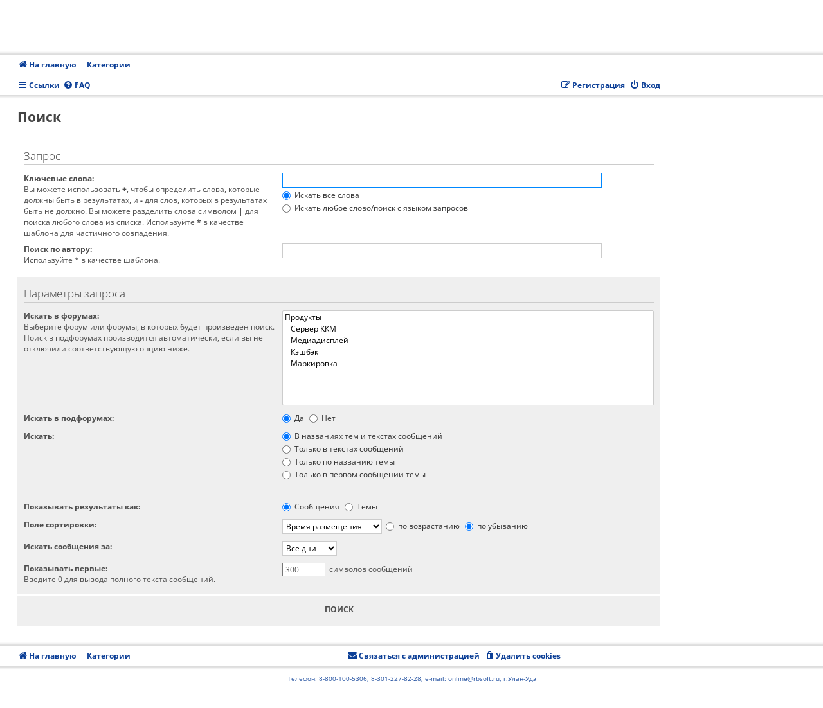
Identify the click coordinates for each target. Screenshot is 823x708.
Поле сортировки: (60, 524)
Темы (361, 506)
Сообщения (310, 506)
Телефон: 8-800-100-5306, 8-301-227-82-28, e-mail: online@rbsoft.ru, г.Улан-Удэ (411, 678)
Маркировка (468, 363)
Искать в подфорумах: (69, 417)
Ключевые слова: (59, 178)
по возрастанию (423, 525)
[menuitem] (77, 85)
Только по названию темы (338, 461)
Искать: (39, 435)
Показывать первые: (65, 568)
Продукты (468, 317)
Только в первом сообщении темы (354, 474)
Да (293, 417)
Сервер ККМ (468, 329)
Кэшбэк (468, 352)
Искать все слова (320, 195)
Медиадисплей (468, 340)
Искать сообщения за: (68, 546)
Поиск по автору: (58, 248)
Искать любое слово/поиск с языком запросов (375, 207)
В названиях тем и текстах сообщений (362, 435)
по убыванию (496, 525)
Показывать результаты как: (82, 506)
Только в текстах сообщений (343, 448)
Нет (322, 417)
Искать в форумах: (61, 315)
